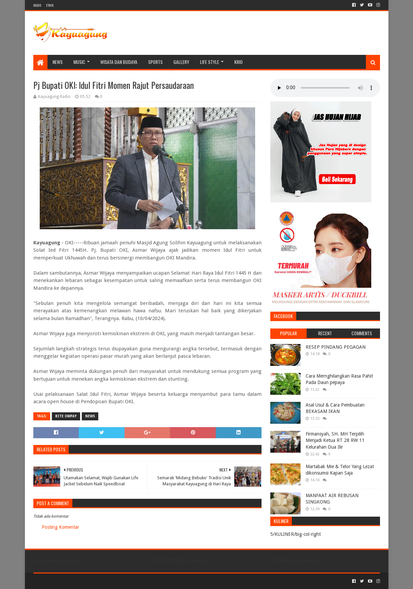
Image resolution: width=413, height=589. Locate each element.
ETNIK (50, 5)
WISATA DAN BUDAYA (118, 61)
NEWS (58, 61)
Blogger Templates (109, 581)
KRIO (238, 61)
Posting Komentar (60, 527)
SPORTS (155, 61)
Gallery (181, 61)
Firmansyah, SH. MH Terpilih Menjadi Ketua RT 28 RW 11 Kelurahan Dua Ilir (335, 440)
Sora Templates (71, 581)
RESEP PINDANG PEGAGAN (336, 347)
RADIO (37, 5)
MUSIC (79, 61)
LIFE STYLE (209, 61)
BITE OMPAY (66, 416)
